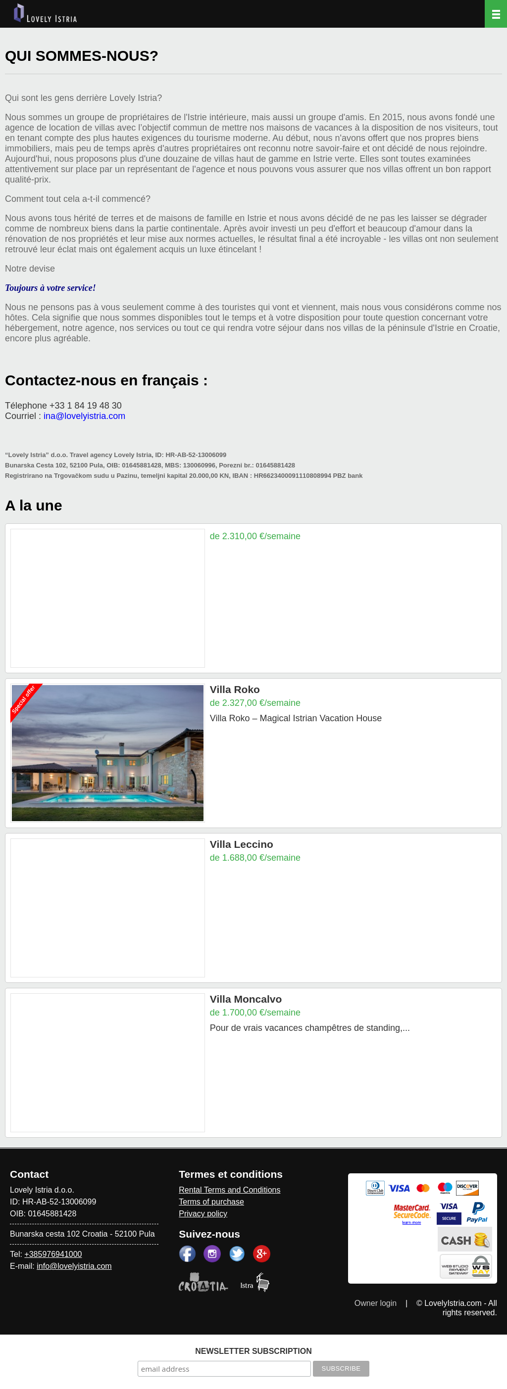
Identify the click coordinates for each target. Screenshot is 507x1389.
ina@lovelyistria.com (84, 416)
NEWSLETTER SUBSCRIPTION (253, 1351)
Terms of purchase (211, 1202)
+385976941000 (53, 1254)
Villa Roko (235, 689)
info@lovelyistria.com (74, 1266)
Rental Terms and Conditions (229, 1190)
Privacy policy (203, 1213)
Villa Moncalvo (246, 999)
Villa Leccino (241, 844)
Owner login (376, 1303)
